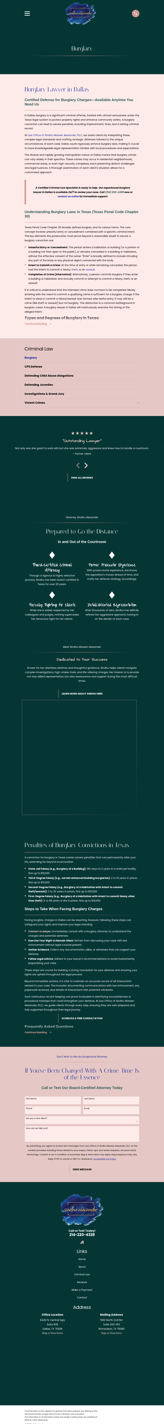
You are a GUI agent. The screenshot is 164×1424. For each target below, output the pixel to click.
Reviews (82, 1168)
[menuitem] (82, 358)
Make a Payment (82, 1175)
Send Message (82, 1055)
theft (75, 269)
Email (86, 994)
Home (82, 1145)
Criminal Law (82, 1160)
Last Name (89, 984)
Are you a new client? (36, 1004)
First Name (31, 984)
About (82, 1152)
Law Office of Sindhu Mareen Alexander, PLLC (55, 135)
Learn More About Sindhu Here (82, 694)
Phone (29, 994)
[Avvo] (82, 1128)
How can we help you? (37, 1014)
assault (90, 269)
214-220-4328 (82, 1120)
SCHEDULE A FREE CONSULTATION (82, 903)
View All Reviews (82, 478)
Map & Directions (52, 1219)
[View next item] (86, 466)
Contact (82, 1183)
